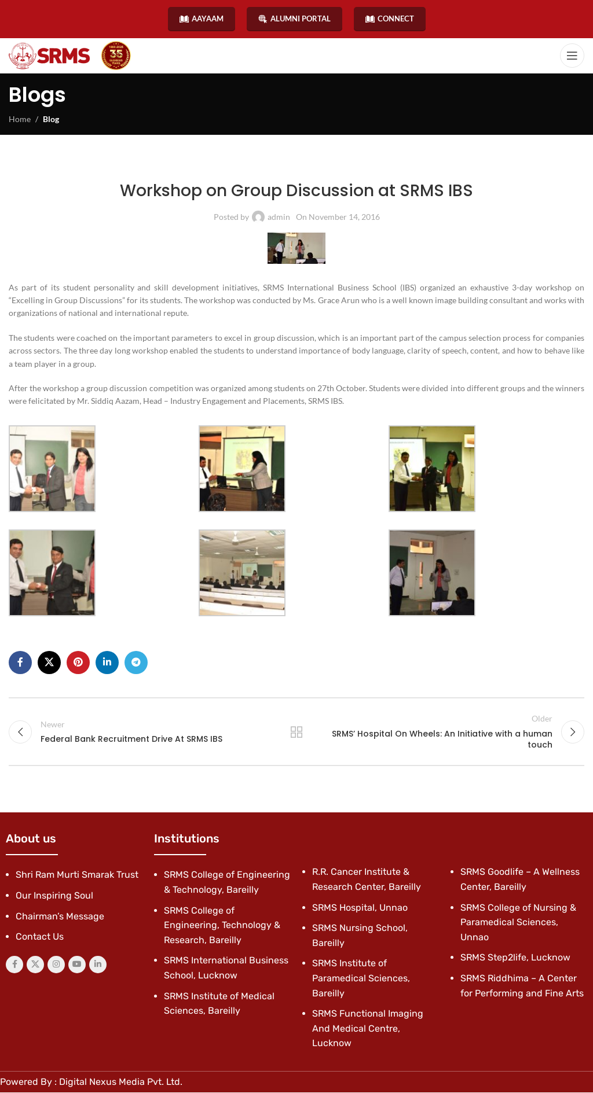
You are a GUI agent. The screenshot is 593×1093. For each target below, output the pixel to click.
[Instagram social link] (56, 965)
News (236, 164)
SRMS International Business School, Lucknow (328, 164)
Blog (51, 119)
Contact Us (40, 937)
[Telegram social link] (136, 662)
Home (20, 119)
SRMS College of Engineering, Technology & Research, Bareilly (222, 925)
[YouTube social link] (77, 965)
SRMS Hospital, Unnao (360, 907)
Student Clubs (436, 164)
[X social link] (49, 662)
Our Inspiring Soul (54, 895)
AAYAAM (202, 19)
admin (279, 217)
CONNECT (389, 19)
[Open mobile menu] (572, 55)
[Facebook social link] (20, 662)
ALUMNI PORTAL (294, 19)
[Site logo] (49, 56)
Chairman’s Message (60, 916)
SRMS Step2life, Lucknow (515, 957)
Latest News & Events (188, 164)
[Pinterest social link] (78, 662)
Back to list (296, 732)
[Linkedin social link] (107, 662)
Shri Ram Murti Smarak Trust (77, 875)
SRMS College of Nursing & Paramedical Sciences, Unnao (518, 922)
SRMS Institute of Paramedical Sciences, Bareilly (361, 978)
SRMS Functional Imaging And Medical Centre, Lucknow (367, 1029)
